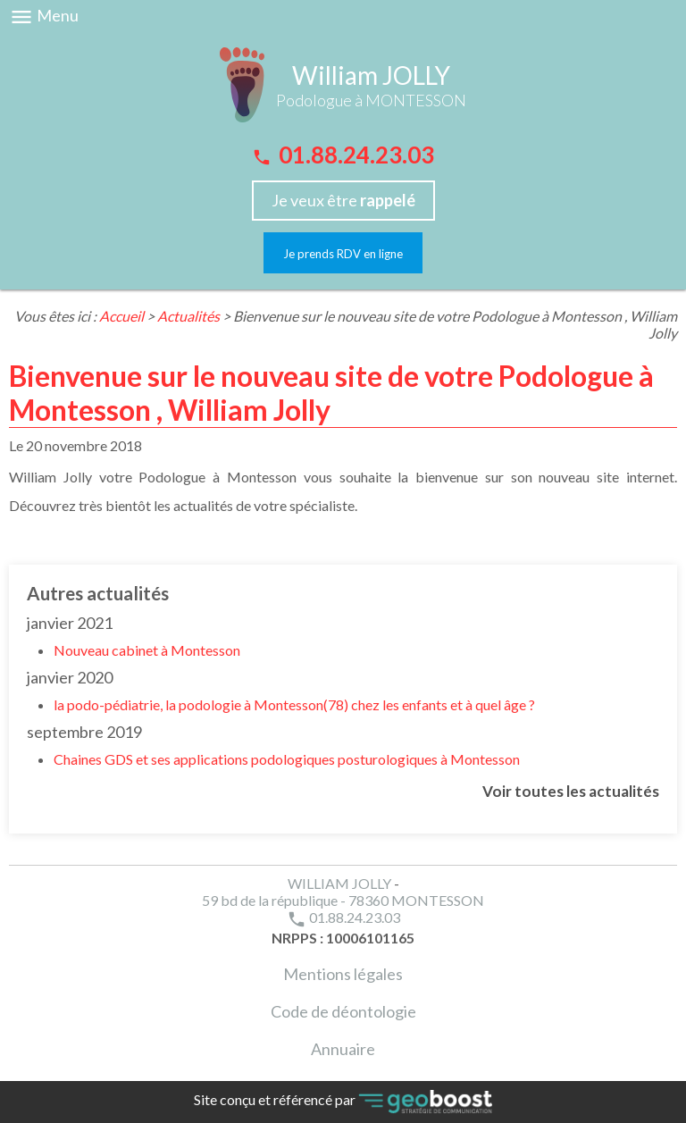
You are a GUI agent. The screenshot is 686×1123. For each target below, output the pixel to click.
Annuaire (343, 1049)
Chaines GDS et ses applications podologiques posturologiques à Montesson (287, 758)
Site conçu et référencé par (343, 1102)
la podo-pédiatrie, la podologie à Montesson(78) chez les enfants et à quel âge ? (294, 704)
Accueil (121, 315)
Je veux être (343, 200)
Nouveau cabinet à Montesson (147, 649)
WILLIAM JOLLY (339, 883)
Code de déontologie (343, 1011)
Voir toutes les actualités (570, 791)
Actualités (188, 315)
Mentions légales (343, 974)
